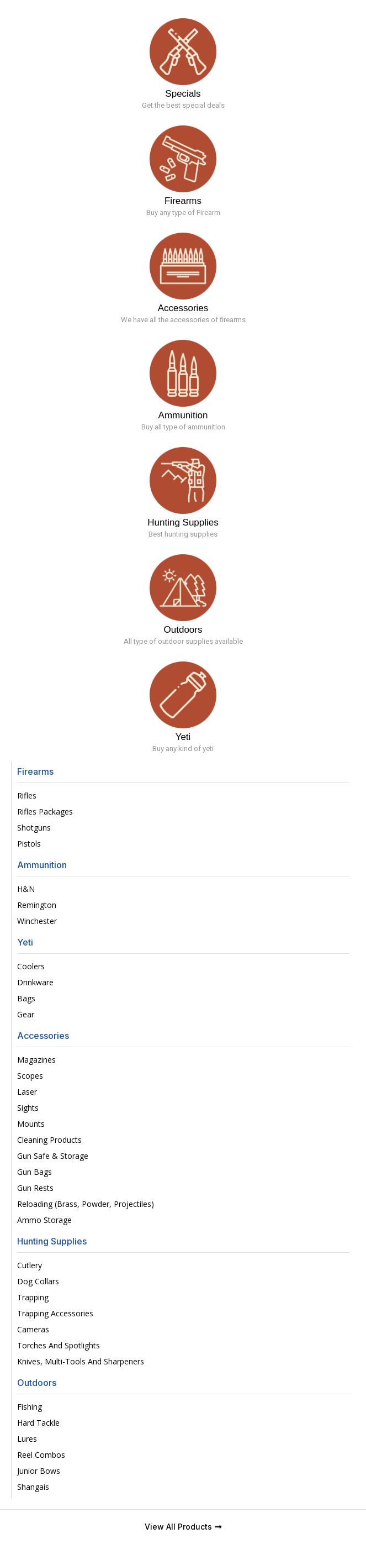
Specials (182, 93)
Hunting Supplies (183, 522)
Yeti (183, 737)
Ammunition (183, 415)
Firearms (183, 201)
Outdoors (183, 629)
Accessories (183, 308)
